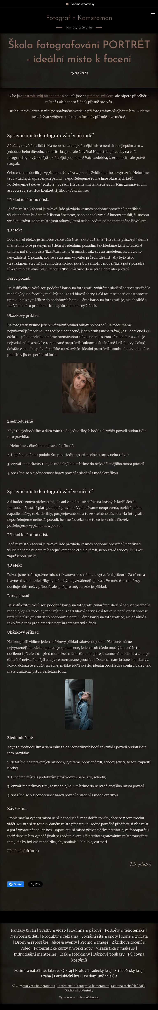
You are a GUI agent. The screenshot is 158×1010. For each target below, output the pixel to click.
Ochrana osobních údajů (128, 986)
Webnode (92, 997)
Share (15, 884)
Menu (153, 13)
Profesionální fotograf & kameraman (83, 986)
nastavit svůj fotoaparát (41, 96)
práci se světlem (100, 96)
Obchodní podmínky (79, 990)
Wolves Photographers (39, 986)
